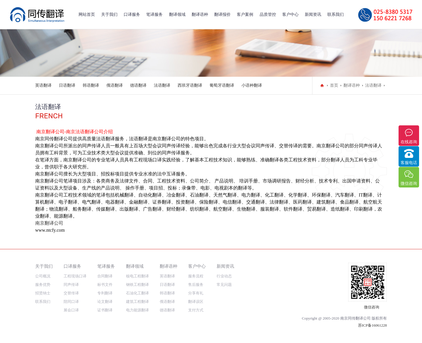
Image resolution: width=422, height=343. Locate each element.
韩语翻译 (91, 85)
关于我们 (109, 14)
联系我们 (335, 14)
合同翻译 (105, 276)
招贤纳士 (42, 293)
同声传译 (71, 284)
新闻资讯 (313, 14)
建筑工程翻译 (137, 301)
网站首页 (87, 14)
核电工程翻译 (137, 276)
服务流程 (195, 276)
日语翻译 (67, 85)
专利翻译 (105, 293)
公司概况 (42, 276)
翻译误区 (195, 301)
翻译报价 (222, 14)
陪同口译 (71, 301)
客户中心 (290, 14)
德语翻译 (138, 85)
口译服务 (132, 14)
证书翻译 (105, 310)
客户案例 (245, 14)
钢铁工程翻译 (137, 284)
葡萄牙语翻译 (222, 85)
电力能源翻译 (137, 310)
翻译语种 (200, 14)
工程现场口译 (75, 276)
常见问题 (224, 284)
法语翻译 (162, 85)
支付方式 (195, 310)
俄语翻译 (114, 85)
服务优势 (42, 284)
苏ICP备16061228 (372, 325)
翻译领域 (177, 14)
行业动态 (224, 276)
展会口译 (71, 310)
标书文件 (105, 284)
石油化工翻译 (137, 293)
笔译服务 (154, 14)
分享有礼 (195, 293)
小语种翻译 (251, 85)
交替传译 (71, 293)
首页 (334, 85)
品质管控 (268, 14)
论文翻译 (105, 301)
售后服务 (195, 284)
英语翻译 (43, 85)
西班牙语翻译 (190, 85)
